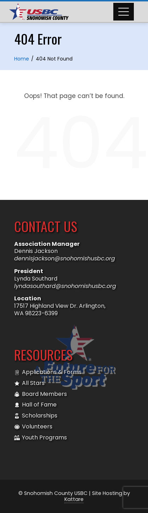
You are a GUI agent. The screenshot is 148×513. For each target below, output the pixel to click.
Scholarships (35, 416)
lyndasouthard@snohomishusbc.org (65, 286)
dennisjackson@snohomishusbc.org (64, 258)
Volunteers (33, 427)
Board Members (40, 394)
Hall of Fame (35, 405)
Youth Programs (40, 438)
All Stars (29, 383)
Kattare (74, 499)
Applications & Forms (47, 372)
